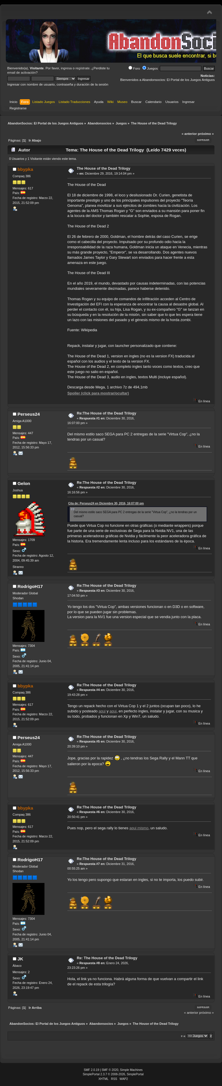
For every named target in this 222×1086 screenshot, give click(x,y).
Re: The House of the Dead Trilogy (107, 958)
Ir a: (183, 1036)
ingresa (66, 68)
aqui (102, 711)
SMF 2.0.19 (91, 1069)
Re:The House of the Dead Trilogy (106, 413)
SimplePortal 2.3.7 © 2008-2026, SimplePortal (113, 1074)
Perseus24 (28, 414)
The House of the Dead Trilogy (103, 168)
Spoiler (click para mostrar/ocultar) (98, 393)
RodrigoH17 (30, 586)
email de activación (21, 72)
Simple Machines (131, 1069)
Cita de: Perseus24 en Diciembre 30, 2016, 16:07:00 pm (106, 503)
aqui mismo (138, 828)
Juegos (150, 68)
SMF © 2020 (110, 1069)
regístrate (83, 68)
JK (20, 958)
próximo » (206, 133)
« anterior (189, 133)
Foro (134, 68)
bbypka (25, 169)
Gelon (23, 483)
